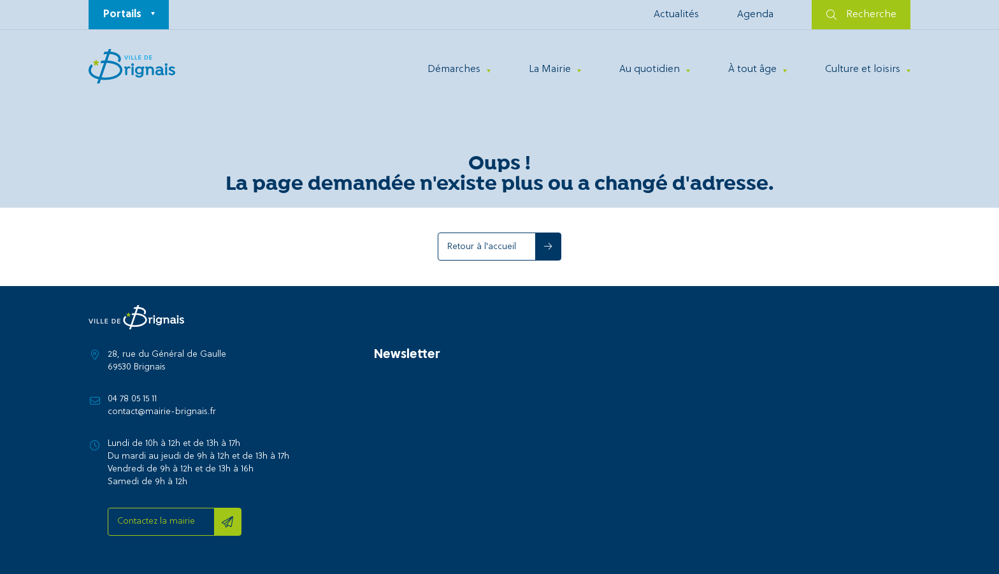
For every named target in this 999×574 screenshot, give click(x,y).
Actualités (676, 15)
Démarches (454, 69)
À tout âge (752, 69)
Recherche (861, 14)
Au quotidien (649, 69)
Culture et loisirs (862, 69)
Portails (122, 14)
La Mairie (550, 69)
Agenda (755, 15)
